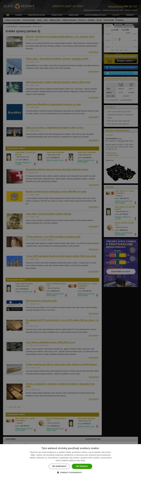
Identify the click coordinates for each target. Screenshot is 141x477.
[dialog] (70, 238)
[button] (70, 472)
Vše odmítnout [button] (59, 466)
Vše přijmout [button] (82, 466)
